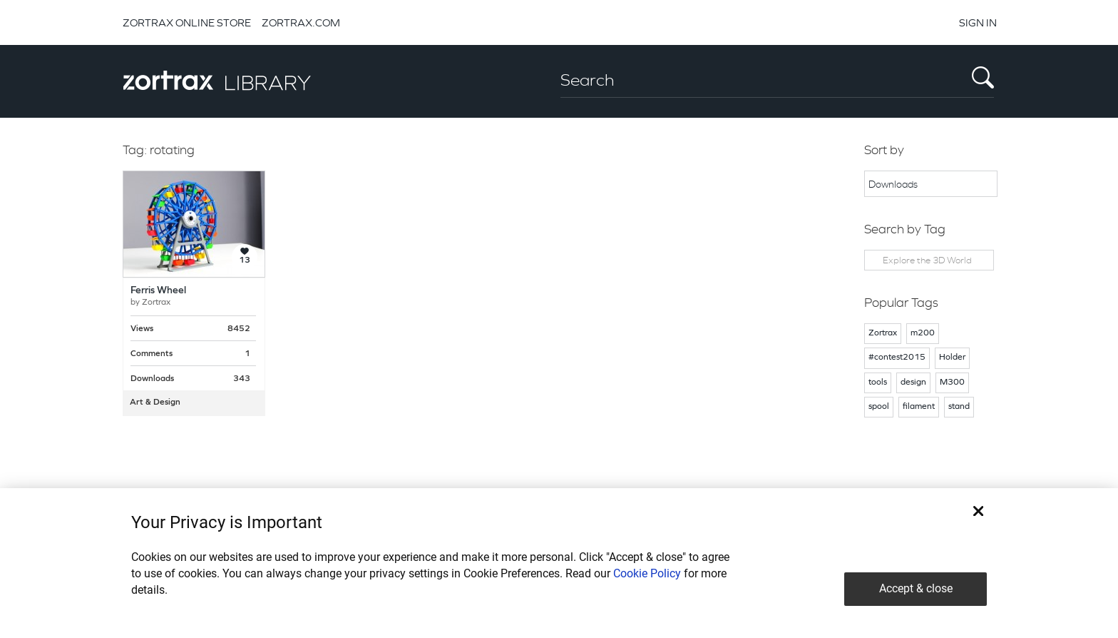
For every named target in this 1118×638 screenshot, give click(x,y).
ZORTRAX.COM (301, 22)
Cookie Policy (647, 573)
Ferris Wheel (158, 290)
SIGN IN (978, 22)
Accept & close (916, 588)
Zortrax (156, 302)
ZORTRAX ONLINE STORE (187, 22)
